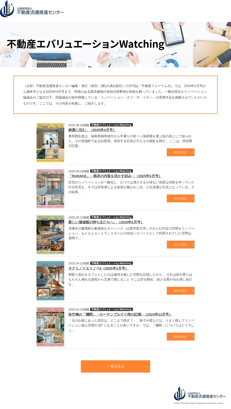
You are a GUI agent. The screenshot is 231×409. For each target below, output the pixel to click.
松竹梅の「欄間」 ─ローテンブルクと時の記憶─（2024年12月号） (120, 314)
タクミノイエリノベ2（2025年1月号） (98, 268)
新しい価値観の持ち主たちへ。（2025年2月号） (106, 222)
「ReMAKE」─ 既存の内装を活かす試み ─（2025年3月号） (115, 176)
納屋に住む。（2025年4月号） (92, 130)
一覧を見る (115, 366)
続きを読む (181, 152)
